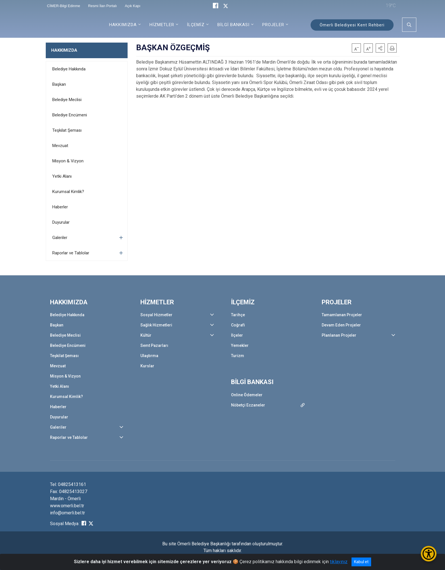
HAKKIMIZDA (64, 50)
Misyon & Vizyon (68, 161)
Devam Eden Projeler (341, 325)
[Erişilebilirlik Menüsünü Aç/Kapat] (428, 553)
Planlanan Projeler (339, 335)
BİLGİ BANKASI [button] (233, 24)
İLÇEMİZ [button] (196, 24)
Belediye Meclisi (67, 99)
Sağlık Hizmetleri (156, 325)
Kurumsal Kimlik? (68, 191)
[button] (380, 48)
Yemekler (240, 345)
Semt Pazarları (154, 345)
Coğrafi (238, 325)
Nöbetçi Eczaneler (248, 405)
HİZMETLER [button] (161, 24)
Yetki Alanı (62, 176)
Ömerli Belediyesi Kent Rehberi (352, 25)
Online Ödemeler (247, 395)
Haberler (60, 206)
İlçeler (237, 335)
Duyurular (61, 222)
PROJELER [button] (273, 24)
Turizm (237, 355)
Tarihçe (238, 315)
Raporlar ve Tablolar (70, 252)
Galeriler (59, 237)
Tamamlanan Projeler (342, 315)
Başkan (59, 84)
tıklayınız (339, 561)
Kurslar (147, 366)
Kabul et (361, 561)
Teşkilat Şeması (67, 130)
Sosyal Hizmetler (156, 315)
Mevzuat (60, 145)
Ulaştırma (149, 355)
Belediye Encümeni (69, 115)
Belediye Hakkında (69, 69)
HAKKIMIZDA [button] (123, 24)
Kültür (145, 335)
